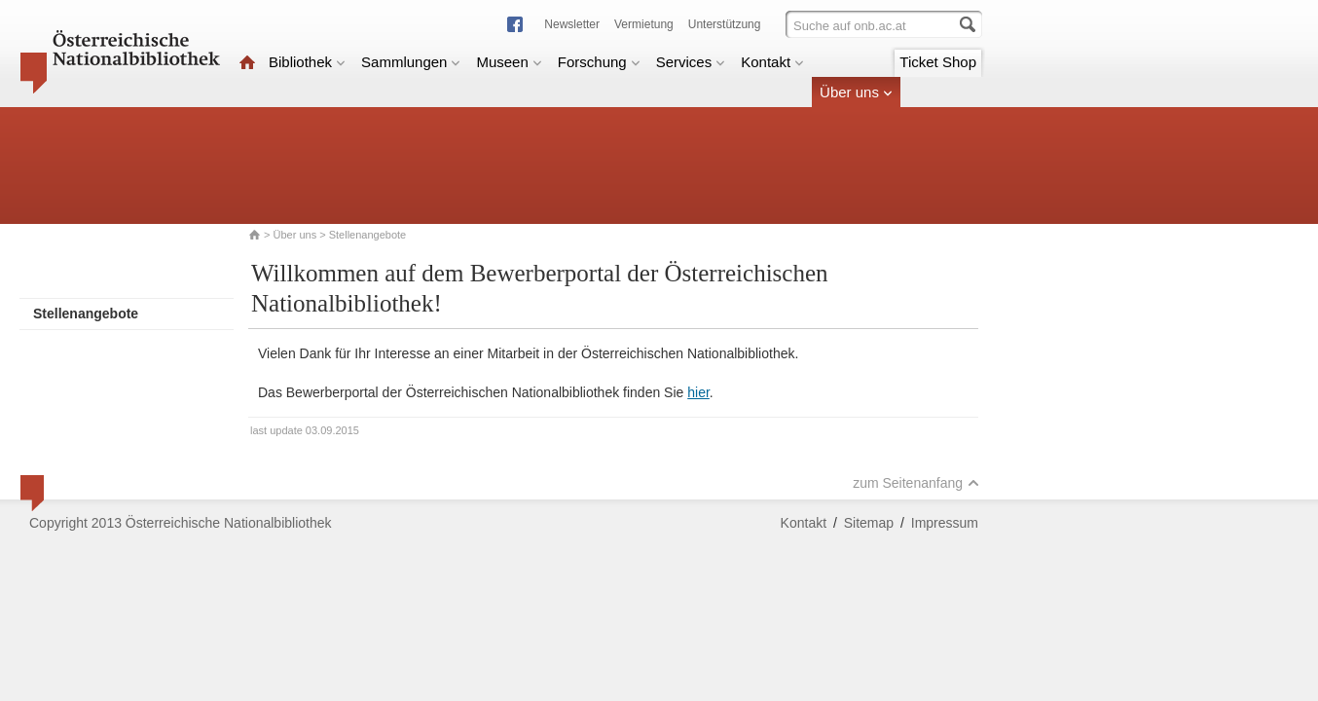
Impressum (944, 523)
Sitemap (869, 523)
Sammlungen (410, 62)
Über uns (856, 92)
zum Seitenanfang (916, 483)
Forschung (599, 62)
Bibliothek (307, 62)
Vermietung (644, 24)
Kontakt (772, 62)
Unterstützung (724, 24)
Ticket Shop (937, 62)
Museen (508, 62)
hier (698, 392)
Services (691, 62)
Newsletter (572, 24)
